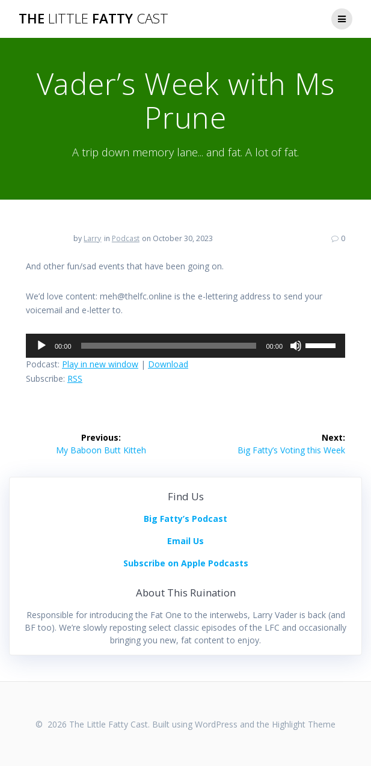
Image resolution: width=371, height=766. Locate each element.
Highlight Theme (304, 724)
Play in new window (100, 364)
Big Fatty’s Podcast (185, 518)
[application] (185, 346)
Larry (92, 238)
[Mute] (296, 346)
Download (168, 364)
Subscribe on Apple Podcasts (185, 563)
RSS (74, 378)
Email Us (185, 541)
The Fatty (93, 18)
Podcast (126, 238)
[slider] (169, 346)
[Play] (41, 346)
